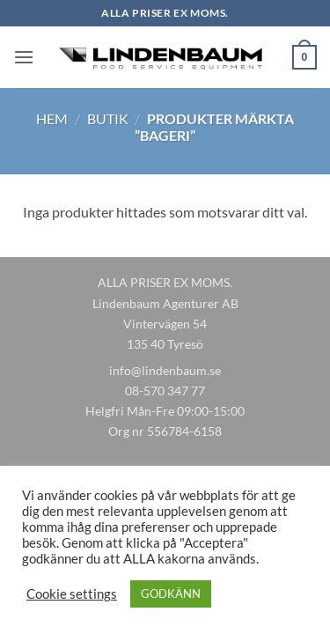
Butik (107, 118)
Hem (52, 118)
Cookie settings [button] (71, 593)
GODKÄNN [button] (171, 593)
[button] (23, 56)
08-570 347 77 (165, 390)
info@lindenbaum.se (165, 370)
